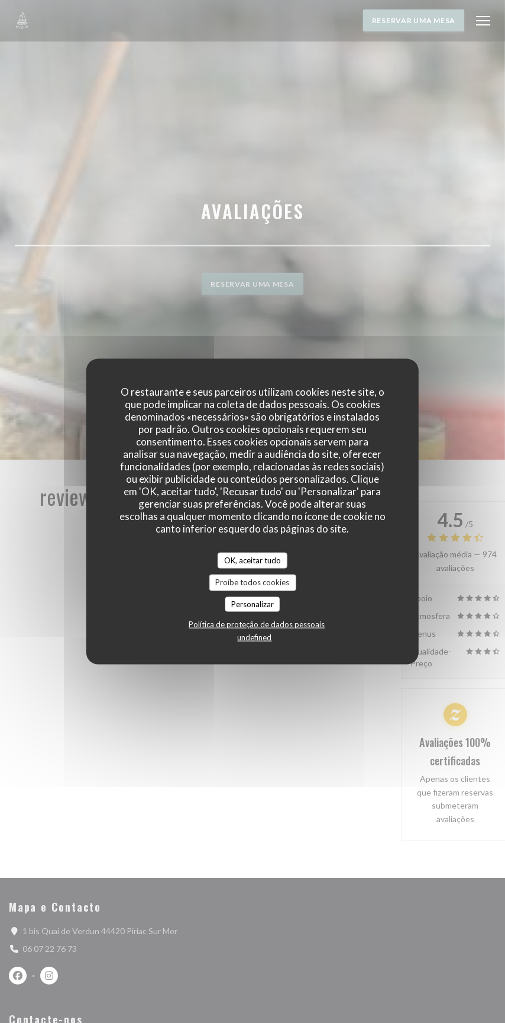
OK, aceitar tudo (252, 560)
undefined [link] (254, 637)
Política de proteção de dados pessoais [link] (257, 624)
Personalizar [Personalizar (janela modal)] (252, 603)
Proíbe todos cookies (252, 582)
